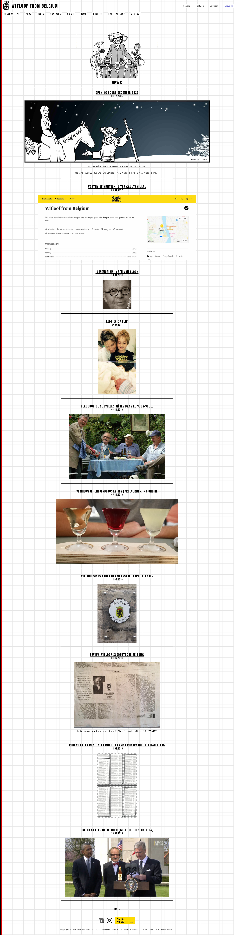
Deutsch (214, 6)
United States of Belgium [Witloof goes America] (117, 830)
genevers (55, 14)
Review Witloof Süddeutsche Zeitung (117, 655)
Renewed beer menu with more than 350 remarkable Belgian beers (117, 745)
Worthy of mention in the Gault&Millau (117, 187)
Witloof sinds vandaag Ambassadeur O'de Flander (117, 576)
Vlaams (186, 6)
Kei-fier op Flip (117, 322)
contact (136, 14)
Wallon (200, 6)
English (229, 6)
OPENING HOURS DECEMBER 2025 (117, 93)
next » (117, 910)
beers (41, 14)
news (83, 14)
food (28, 14)
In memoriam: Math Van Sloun (117, 272)
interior (97, 14)
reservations (12, 14)
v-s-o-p (70, 14)
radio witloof (116, 14)
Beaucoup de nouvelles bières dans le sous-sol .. (117, 407)
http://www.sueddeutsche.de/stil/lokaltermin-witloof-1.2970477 (117, 731)
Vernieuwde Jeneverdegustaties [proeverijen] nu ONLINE (117, 492)
